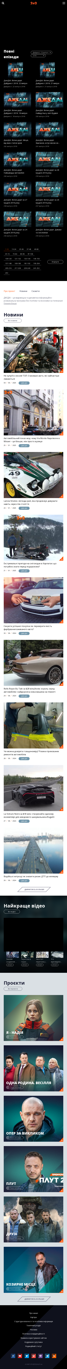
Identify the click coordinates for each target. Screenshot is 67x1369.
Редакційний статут (33, 1346)
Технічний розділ (33, 1325)
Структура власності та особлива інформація (33, 1321)
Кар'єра (33, 1317)
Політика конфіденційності (33, 1334)
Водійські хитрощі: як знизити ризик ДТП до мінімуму (31, 876)
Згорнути (55, 262)
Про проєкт (9, 291)
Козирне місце (21, 1284)
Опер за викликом (25, 1133)
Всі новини (12, 320)
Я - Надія (14, 1032)
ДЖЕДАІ (24, 383)
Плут (11, 1184)
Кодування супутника (33, 1342)
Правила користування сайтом (34, 1338)
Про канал (33, 1313)
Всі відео (12, 912)
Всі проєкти (13, 989)
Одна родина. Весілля (28, 1083)
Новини (23, 291)
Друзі (11, 1234)
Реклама (33, 1330)
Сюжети (36, 291)
